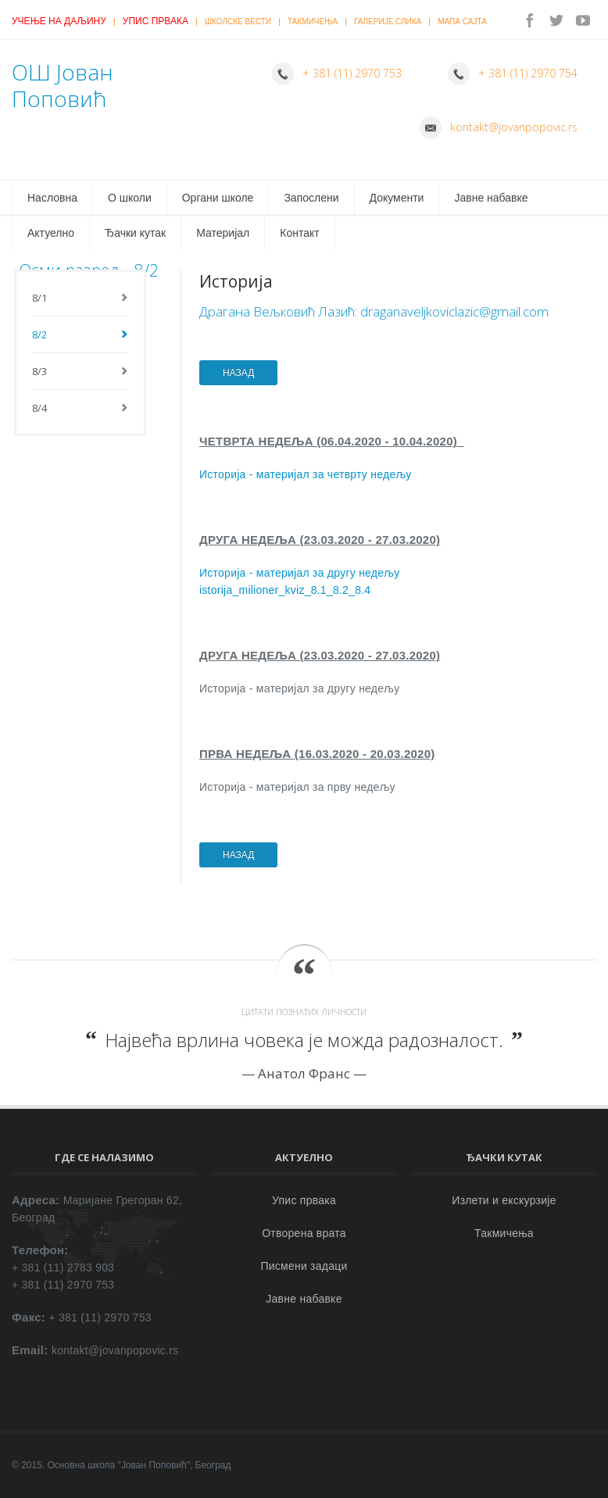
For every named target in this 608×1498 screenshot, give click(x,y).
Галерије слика (387, 21)
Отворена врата (304, 1233)
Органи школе (218, 197)
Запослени (311, 197)
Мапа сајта (462, 21)
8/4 (40, 408)
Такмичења (313, 21)
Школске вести (238, 21)
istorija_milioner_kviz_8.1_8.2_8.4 (284, 590)
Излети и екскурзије (504, 1200)
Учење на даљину (59, 21)
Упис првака (155, 21)
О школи (130, 197)
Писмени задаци (303, 1266)
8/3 (40, 371)
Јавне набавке (491, 197)
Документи (397, 197)
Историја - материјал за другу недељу (299, 573)
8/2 (40, 334)
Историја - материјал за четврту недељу (305, 474)
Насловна (52, 197)
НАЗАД (238, 372)
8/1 (40, 298)
